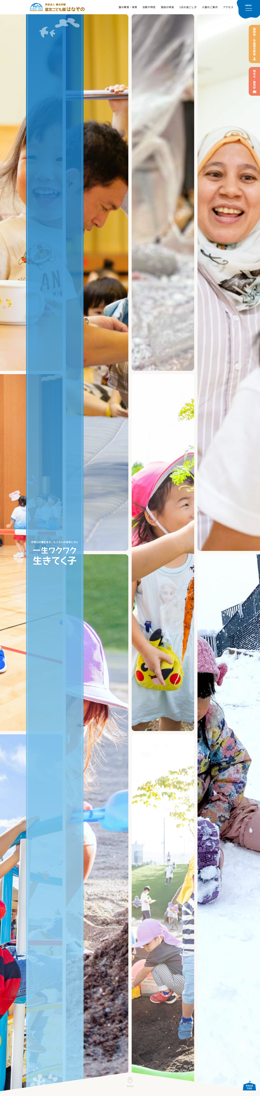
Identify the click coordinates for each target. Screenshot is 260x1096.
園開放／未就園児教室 (254, 42)
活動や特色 (149, 7)
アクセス (228, 7)
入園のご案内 (210, 7)
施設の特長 (167, 7)
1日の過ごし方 (188, 7)
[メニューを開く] (248, 9)
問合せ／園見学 (254, 79)
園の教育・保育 (128, 7)
